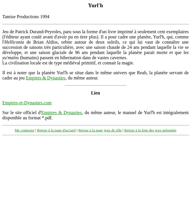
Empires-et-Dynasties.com (27, 102)
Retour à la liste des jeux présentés (150, 130)
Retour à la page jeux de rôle (100, 130)
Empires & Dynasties (45, 77)
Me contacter (24, 130)
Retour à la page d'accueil (56, 130)
